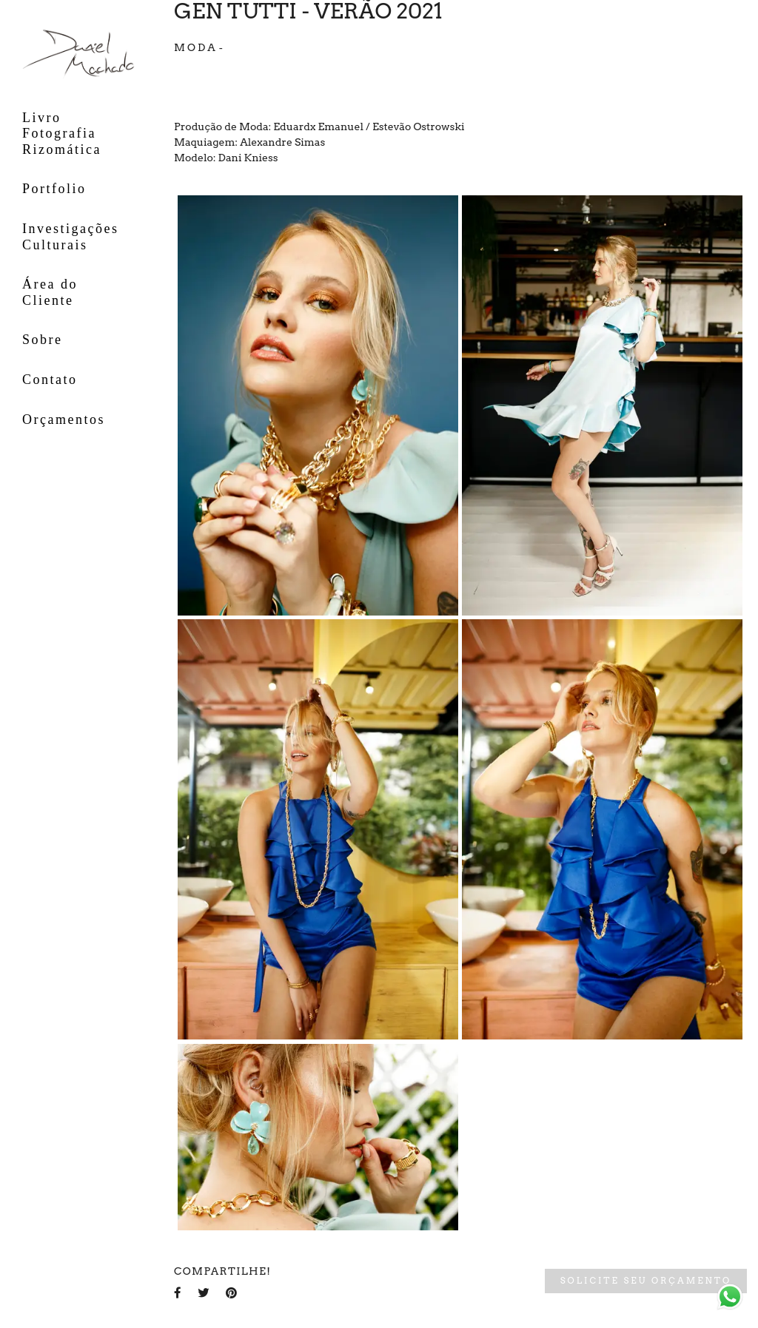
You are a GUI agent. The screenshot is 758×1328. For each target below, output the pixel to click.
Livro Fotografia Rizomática (61, 133)
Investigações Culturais (70, 236)
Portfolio (54, 188)
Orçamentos (63, 419)
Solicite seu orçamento (645, 1280)
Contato (50, 379)
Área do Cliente (50, 292)
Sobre (42, 339)
